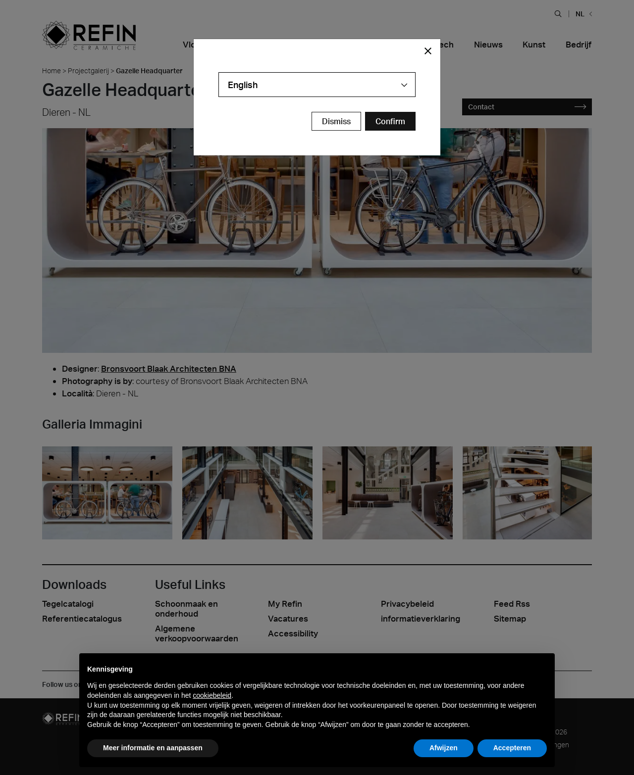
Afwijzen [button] (443, 748)
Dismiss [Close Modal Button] (336, 121)
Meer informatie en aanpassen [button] (153, 748)
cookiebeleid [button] (212, 695)
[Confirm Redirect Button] (390, 121)
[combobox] (317, 84)
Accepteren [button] (512, 748)
